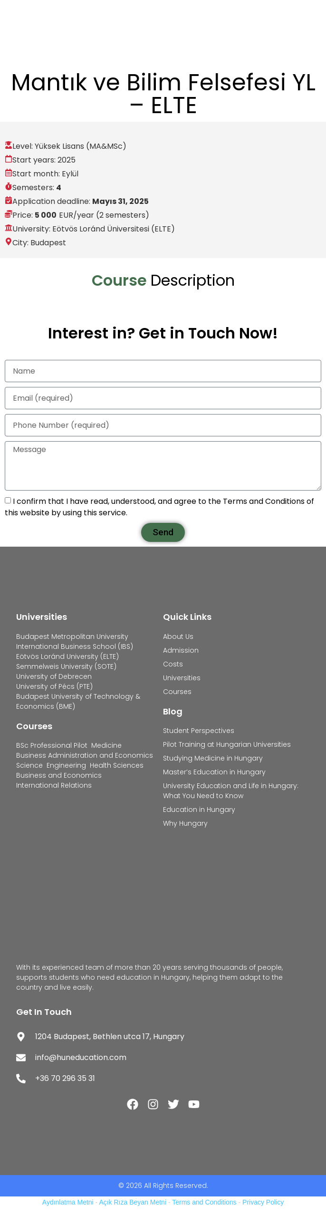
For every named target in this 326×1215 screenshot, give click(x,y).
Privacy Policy (263, 1202)
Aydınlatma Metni (68, 1202)
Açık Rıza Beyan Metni (132, 1202)
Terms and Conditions (204, 1202)
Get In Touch (44, 1012)
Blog (172, 711)
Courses (34, 726)
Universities (41, 617)
